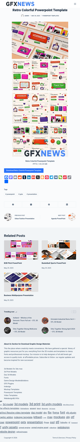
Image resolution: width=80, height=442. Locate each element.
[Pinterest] (49, 204)
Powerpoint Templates (50, 16)
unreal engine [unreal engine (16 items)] (24, 427)
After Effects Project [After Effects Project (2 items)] (68, 404)
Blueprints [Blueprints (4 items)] (45, 408)
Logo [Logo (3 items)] (44, 417)
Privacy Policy (71, 438)
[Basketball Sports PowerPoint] (59, 249)
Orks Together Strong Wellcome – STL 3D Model (25, 330)
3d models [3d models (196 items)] (21, 404)
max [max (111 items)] (50, 417)
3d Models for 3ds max (13, 369)
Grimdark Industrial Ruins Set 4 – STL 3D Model (63, 320)
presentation (32, 194)
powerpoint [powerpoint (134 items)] (12, 422)
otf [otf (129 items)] (72, 417)
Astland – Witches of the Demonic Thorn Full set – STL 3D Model (25, 320)
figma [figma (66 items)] (56, 412)
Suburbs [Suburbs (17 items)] (63, 422)
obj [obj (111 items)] (68, 417)
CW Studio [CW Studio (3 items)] (52, 408)
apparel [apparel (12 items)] (33, 408)
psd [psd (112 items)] (52, 422)
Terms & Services (59, 438)
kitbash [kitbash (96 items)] (37, 417)
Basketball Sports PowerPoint (54, 263)
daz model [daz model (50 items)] (36, 412)
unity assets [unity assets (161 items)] (10, 427)
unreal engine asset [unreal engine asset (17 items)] (39, 427)
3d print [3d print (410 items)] (34, 404)
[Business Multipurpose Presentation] (21, 282)
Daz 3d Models (10, 375)
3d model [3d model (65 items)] (8, 404)
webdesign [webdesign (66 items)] (63, 427)
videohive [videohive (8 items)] (52, 428)
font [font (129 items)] (62, 412)
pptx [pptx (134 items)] (23, 422)
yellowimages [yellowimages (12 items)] (21, 432)
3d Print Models (10, 372)
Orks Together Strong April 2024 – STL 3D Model (63, 330)
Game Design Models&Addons (16, 381)
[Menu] (75, 4)
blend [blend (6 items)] (39, 408)
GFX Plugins (9, 384)
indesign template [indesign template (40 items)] (23, 417)
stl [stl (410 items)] (57, 422)
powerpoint (10, 194)
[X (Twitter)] (31, 204)
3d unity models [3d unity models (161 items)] (51, 404)
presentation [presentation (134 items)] (35, 422)
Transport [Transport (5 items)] (74, 423)
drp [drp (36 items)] (45, 412)
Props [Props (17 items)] (46, 422)
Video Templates (10, 395)
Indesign (7, 386)
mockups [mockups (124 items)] (59, 417)
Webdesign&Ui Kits (11, 398)
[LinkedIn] (67, 204)
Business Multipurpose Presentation (18, 295)
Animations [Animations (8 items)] (24, 409)
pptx (20, 194)
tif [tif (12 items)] (69, 423)
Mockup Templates (11, 389)
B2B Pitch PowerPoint (13, 263)
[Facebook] (13, 204)
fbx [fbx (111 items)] (49, 412)
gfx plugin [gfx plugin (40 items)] (71, 412)
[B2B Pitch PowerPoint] (21, 249)
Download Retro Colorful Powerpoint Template (23, 170)
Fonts (6, 378)
